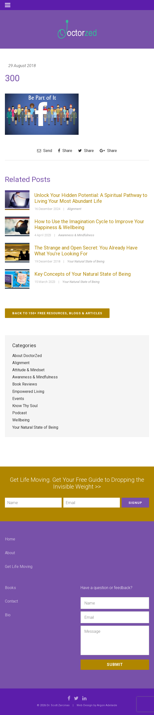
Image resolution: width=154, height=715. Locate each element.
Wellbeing (20, 420)
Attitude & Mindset (28, 370)
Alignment (74, 209)
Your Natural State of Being (85, 261)
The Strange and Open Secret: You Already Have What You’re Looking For (86, 251)
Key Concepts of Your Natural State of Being (82, 274)
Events (18, 398)
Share (65, 151)
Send (44, 151)
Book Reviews (24, 384)
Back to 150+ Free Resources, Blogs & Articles (57, 313)
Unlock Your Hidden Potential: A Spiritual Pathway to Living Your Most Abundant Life (90, 198)
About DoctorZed (27, 355)
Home (10, 539)
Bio (8, 615)
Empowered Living (28, 391)
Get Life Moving (18, 566)
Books (10, 587)
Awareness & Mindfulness (76, 235)
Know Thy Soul (25, 405)
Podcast (19, 413)
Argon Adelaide (107, 705)
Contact (11, 601)
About (10, 552)
